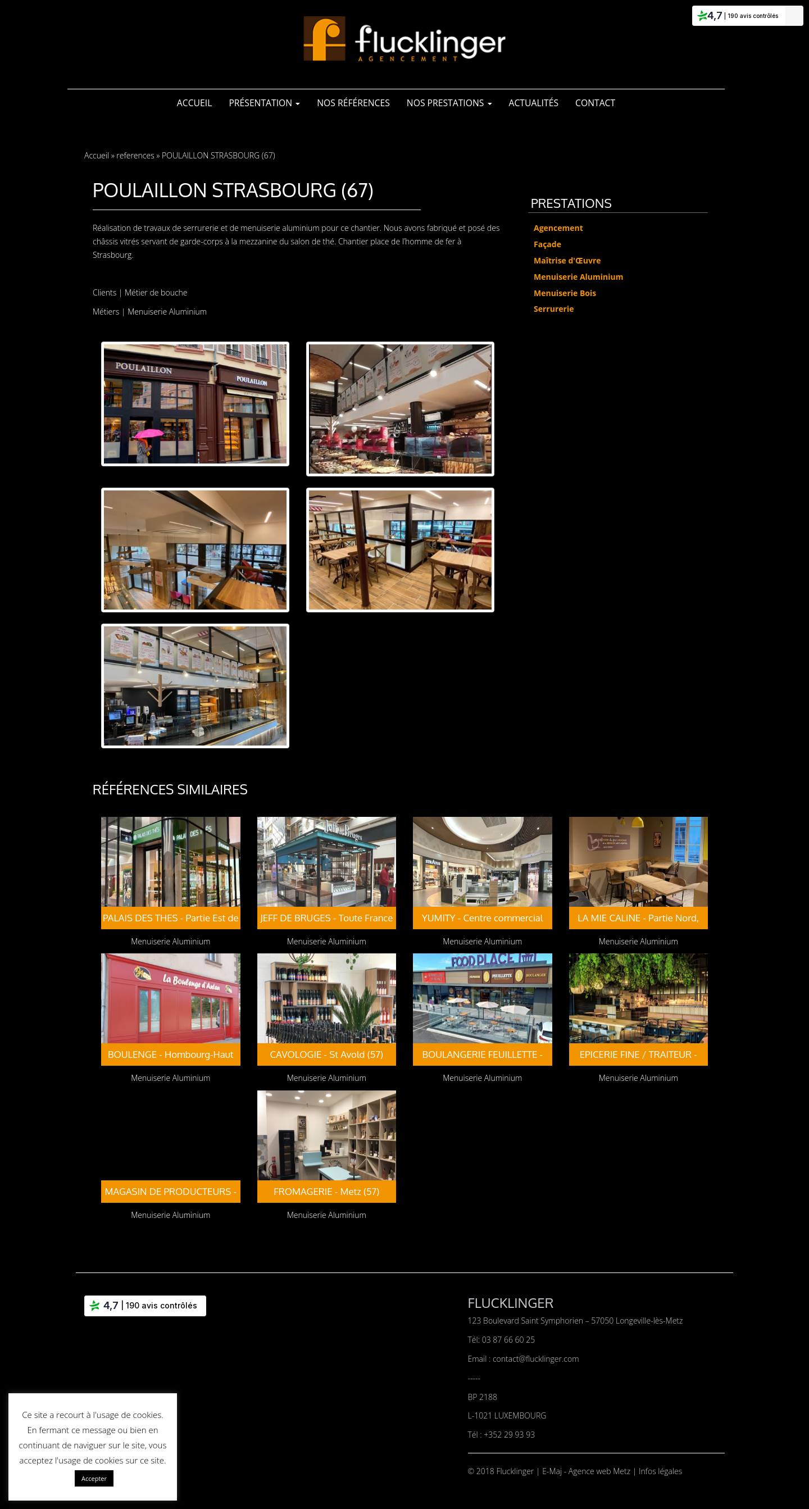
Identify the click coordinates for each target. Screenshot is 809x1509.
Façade (547, 244)
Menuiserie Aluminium (167, 311)
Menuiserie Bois (565, 293)
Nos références (353, 103)
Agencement (558, 227)
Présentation (264, 103)
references (135, 155)
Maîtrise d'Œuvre (567, 260)
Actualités (534, 103)
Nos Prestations (449, 103)
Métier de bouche (156, 292)
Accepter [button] (94, 1478)
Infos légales (660, 1471)
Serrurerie (554, 308)
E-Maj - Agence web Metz (587, 1471)
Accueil (194, 103)
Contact (595, 103)
